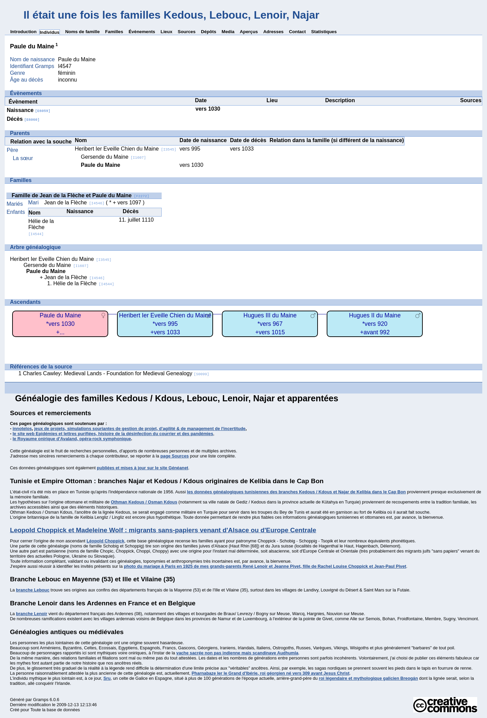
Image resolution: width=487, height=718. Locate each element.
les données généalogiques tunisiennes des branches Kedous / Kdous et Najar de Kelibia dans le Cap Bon (296, 491)
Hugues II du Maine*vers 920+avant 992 (375, 323)
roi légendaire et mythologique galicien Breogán (368, 678)
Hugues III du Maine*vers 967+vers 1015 (270, 323)
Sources (187, 31)
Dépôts (208, 31)
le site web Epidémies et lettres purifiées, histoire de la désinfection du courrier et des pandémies (113, 433)
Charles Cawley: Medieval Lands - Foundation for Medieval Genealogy (116, 373)
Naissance (28, 110)
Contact (297, 31)
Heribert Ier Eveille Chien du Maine (125, 149)
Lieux (166, 31)
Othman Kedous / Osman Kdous (144, 501)
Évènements (142, 31)
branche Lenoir (31, 613)
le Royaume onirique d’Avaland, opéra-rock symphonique (72, 438)
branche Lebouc (32, 589)
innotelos (22, 428)
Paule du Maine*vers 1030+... (60, 323)
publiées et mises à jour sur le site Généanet (142, 467)
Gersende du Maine (113, 157)
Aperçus (249, 31)
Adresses (273, 31)
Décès (23, 119)
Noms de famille (82, 31)
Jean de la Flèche (74, 202)
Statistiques (324, 31)
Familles (114, 31)
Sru (107, 678)
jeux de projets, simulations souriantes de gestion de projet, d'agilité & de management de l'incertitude (140, 428)
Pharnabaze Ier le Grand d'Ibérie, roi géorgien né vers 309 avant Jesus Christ (271, 673)
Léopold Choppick (105, 540)
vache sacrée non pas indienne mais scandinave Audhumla (237, 652)
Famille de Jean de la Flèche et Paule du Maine (80, 195)
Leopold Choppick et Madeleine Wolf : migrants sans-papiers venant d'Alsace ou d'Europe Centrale (163, 530)
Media (228, 31)
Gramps (41, 699)
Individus (50, 32)
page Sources (174, 455)
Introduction (23, 31)
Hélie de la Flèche (41, 227)
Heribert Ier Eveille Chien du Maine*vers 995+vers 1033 (165, 323)
